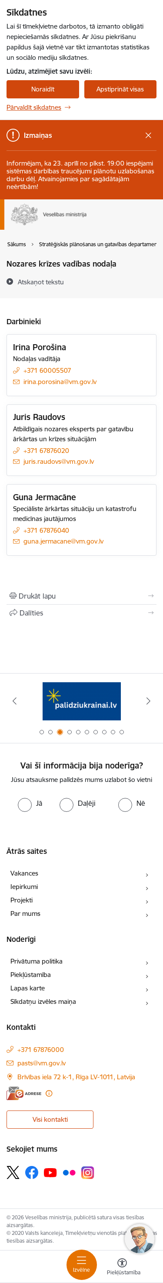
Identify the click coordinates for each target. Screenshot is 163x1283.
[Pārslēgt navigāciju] (82, 1265)
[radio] (30, 803)
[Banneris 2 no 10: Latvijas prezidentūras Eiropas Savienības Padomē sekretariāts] (81, 701)
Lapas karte (27, 988)
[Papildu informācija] (49, 1093)
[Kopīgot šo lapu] (81, 613)
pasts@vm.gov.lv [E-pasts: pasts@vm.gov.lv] (41, 1063)
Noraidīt (42, 89)
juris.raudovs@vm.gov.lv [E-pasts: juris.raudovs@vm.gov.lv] (58, 461)
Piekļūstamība (30, 974)
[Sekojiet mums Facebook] (31, 1172)
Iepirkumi (24, 886)
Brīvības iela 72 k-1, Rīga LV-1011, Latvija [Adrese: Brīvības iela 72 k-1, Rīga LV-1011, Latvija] (76, 1077)
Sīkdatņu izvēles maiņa (43, 1001)
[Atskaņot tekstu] (41, 282)
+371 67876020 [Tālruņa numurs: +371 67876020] (46, 450)
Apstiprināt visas (120, 89)
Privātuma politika (36, 961)
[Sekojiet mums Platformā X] (13, 1172)
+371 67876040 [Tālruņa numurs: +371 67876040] (46, 530)
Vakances (24, 873)
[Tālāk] (148, 700)
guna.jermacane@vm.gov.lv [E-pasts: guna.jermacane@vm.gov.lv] (63, 541)
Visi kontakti (50, 1119)
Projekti (21, 900)
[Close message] (148, 135)
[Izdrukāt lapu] (81, 596)
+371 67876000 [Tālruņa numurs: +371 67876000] (40, 1049)
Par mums (25, 913)
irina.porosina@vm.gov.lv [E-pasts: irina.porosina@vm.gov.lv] (59, 382)
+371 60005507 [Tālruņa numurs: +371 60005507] (47, 370)
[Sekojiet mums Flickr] (69, 1172)
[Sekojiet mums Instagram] (87, 1172)
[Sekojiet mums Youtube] (50, 1172)
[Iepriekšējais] (14, 700)
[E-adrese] (24, 1093)
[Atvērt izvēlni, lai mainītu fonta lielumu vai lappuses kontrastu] (122, 1268)
